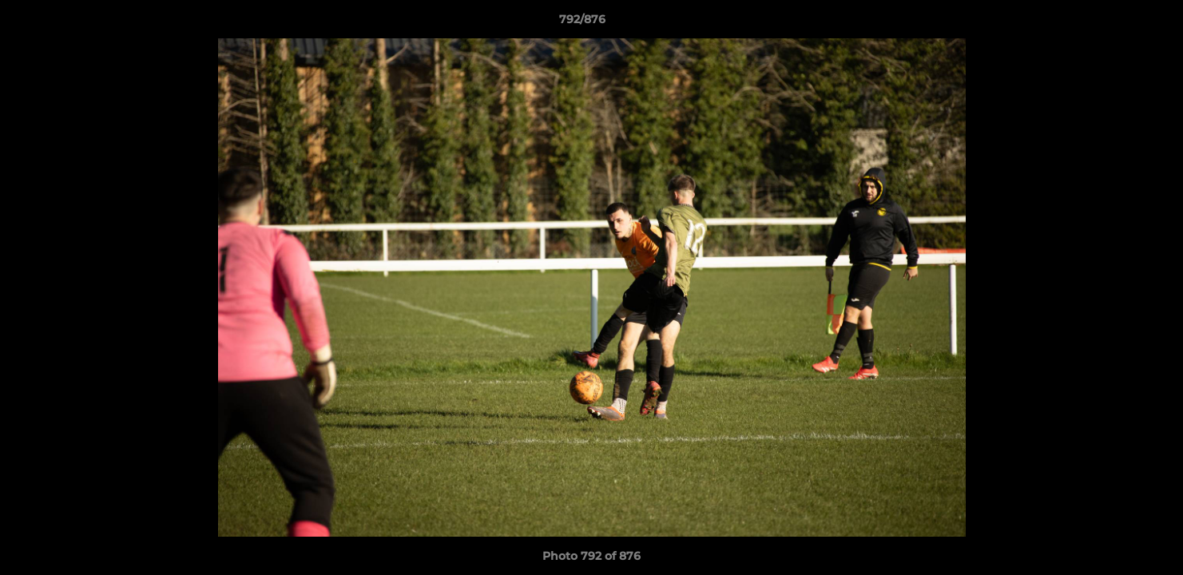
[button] (1115, 23)
